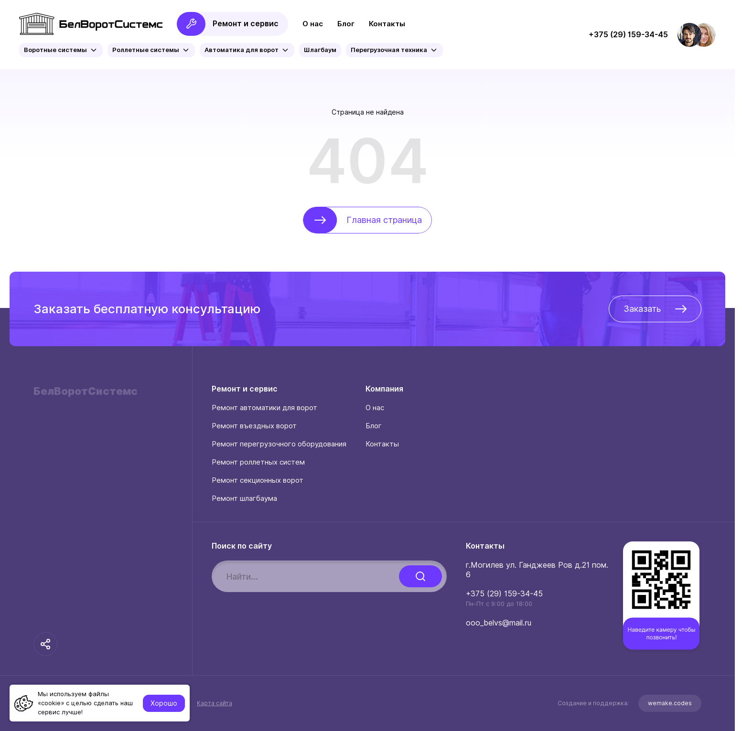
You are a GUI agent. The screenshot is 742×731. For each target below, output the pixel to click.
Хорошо (164, 703)
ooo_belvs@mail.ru (498, 622)
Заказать (655, 308)
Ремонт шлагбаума (244, 498)
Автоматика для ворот (247, 49)
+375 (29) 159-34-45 (504, 593)
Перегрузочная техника (394, 49)
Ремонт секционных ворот (257, 480)
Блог (346, 24)
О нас (312, 24)
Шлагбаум (320, 49)
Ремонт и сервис (228, 24)
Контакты (387, 24)
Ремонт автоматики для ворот (264, 407)
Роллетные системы (151, 49)
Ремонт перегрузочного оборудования (279, 444)
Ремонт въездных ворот (254, 426)
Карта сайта (214, 703)
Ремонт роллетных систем (258, 462)
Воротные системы (61, 49)
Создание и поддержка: (629, 703)
